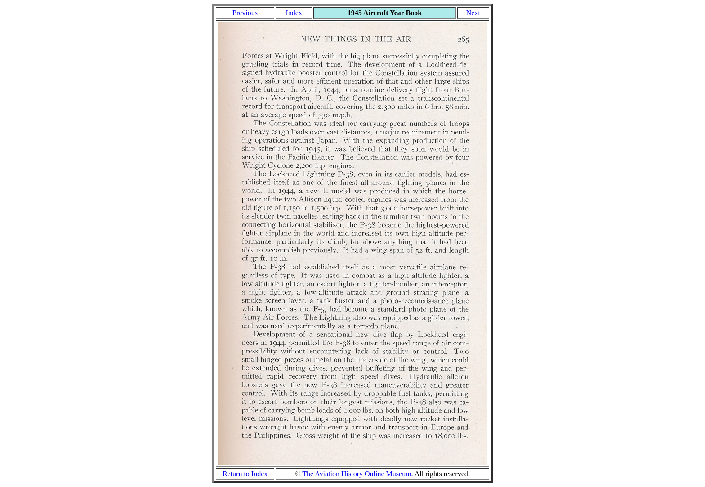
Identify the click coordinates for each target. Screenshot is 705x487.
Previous (245, 13)
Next (473, 13)
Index (294, 13)
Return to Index (245, 474)
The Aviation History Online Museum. (357, 474)
